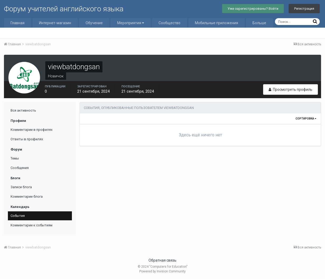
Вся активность (23, 110)
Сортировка (306, 118)
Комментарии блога (27, 196)
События (18, 216)
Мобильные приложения (216, 23)
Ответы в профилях (27, 139)
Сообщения (20, 168)
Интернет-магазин (55, 23)
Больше (259, 23)
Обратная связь (162, 260)
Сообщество (169, 23)
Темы (15, 158)
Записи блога (21, 187)
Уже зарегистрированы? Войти (253, 9)
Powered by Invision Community (162, 271)
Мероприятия (130, 23)
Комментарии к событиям (31, 225)
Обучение (94, 23)
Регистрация (304, 9)
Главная (17, 23)
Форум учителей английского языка (64, 8)
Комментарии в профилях (31, 130)
